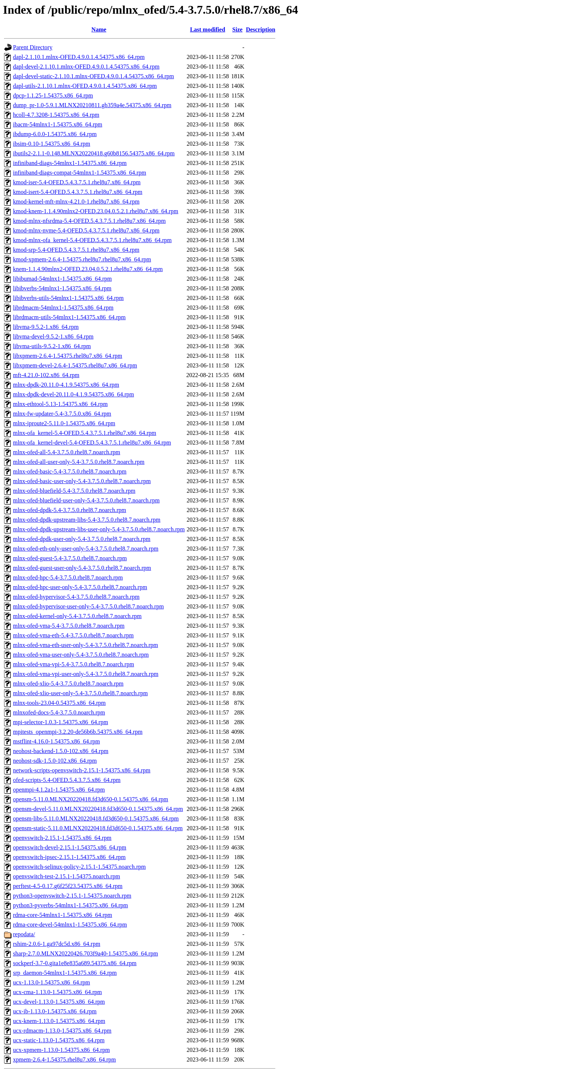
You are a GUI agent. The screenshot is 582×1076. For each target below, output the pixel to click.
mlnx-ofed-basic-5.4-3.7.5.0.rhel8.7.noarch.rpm (70, 471)
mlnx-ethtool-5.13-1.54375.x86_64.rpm (60, 404)
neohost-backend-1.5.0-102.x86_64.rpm (60, 751)
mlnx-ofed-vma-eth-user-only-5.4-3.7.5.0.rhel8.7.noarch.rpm (85, 645)
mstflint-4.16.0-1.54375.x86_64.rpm (56, 741)
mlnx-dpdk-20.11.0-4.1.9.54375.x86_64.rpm (66, 385)
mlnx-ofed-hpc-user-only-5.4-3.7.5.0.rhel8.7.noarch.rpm (80, 587)
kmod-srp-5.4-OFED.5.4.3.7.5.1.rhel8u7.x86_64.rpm (76, 250)
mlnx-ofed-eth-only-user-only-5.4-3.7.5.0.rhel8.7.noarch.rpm (85, 548)
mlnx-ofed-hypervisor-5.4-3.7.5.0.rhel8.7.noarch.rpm (76, 597)
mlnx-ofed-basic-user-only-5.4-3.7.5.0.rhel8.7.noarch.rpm (82, 481)
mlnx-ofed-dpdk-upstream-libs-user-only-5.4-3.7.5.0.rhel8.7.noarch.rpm (99, 529)
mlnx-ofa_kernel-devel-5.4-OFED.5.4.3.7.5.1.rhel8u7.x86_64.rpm (92, 442)
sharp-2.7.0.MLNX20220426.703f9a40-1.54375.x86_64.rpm (85, 953)
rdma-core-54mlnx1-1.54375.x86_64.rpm (62, 915)
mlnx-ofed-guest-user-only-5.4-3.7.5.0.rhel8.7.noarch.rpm (82, 568)
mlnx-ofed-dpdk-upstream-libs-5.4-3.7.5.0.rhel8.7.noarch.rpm (86, 519)
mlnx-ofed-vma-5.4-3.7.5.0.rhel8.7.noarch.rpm (68, 626)
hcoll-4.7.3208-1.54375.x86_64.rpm (56, 115)
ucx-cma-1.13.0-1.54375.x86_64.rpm (57, 992)
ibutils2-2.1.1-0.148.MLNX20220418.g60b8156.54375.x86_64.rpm (94, 153)
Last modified (207, 29)
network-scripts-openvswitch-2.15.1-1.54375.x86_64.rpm (81, 770)
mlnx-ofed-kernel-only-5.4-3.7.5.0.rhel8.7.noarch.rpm (77, 616)
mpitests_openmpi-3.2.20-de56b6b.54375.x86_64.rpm (78, 732)
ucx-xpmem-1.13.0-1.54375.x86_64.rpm (61, 1050)
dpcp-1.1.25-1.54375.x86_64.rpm (53, 95)
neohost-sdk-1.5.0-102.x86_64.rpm (55, 761)
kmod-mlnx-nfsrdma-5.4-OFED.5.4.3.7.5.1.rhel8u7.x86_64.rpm (89, 221)
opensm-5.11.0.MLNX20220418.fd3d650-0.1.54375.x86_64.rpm (90, 799)
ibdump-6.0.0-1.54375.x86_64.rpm (55, 134)
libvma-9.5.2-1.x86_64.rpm (46, 327)
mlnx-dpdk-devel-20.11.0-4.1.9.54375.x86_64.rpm (73, 394)
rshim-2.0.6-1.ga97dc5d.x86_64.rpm (56, 944)
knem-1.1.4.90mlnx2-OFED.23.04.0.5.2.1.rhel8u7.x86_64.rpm (88, 269)
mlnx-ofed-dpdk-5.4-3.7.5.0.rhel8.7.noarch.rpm (69, 510)
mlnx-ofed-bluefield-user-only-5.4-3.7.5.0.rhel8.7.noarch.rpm (86, 500)
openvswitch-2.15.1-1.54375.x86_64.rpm (62, 838)
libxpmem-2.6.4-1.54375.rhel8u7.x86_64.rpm (67, 356)
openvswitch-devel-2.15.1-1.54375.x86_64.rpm (69, 847)
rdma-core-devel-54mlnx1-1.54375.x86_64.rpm (70, 924)
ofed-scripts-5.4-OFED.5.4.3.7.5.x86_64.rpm (67, 780)
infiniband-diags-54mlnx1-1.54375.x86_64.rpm (70, 163)
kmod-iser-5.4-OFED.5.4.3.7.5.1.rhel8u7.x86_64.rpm (77, 182)
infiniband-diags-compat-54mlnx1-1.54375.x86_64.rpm (79, 172)
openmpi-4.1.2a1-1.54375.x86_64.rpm (59, 789)
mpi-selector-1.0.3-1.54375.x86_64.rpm (60, 722)
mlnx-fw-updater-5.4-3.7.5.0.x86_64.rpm (62, 413)
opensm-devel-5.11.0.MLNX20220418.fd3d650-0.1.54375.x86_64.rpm (98, 809)
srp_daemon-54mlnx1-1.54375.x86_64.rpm (65, 973)
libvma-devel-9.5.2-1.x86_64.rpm (53, 336)
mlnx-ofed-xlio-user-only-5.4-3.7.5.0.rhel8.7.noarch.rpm (80, 693)
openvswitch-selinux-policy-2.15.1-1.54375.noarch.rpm (79, 867)
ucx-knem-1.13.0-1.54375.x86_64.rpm (59, 1021)
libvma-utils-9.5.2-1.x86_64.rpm (52, 346)
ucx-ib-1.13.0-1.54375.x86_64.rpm (55, 1011)
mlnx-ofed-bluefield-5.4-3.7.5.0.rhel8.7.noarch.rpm (74, 491)
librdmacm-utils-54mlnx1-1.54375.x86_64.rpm (69, 317)
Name (98, 29)
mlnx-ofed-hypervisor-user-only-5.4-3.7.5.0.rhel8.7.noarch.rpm (88, 606)
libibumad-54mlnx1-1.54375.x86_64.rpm (62, 278)
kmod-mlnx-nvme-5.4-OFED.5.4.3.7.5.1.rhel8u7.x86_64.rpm (86, 230)
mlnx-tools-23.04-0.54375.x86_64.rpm (59, 703)
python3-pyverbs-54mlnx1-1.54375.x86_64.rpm (70, 905)
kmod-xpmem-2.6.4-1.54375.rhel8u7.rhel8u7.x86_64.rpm (82, 259)
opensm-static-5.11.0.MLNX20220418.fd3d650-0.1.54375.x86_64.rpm (98, 828)
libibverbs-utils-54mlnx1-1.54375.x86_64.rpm (68, 298)
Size (237, 29)
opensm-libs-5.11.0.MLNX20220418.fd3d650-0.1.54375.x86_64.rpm (96, 818)
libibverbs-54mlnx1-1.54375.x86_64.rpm (62, 288)
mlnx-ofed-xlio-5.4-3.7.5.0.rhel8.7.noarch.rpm (68, 683)
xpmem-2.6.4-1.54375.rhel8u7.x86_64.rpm (64, 1059)
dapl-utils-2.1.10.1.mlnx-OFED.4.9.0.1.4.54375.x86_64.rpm (85, 86)
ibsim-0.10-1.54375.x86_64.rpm (51, 144)
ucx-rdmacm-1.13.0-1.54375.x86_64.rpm (62, 1030)
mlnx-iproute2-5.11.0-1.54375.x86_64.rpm (64, 423)
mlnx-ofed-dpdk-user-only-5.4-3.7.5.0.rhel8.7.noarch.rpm (81, 539)
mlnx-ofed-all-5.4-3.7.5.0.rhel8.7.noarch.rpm (66, 452)
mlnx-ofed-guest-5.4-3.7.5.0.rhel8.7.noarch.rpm (70, 558)
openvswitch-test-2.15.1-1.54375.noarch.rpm (66, 876)
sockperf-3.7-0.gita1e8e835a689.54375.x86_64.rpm (75, 963)
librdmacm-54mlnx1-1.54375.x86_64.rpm (63, 307)
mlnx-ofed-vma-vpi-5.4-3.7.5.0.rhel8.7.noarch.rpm (73, 664)
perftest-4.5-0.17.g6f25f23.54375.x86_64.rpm (67, 886)
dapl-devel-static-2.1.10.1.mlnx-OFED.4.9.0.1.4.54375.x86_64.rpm (93, 76)
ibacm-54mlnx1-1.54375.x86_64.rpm (57, 124)
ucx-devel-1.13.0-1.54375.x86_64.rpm (59, 1002)
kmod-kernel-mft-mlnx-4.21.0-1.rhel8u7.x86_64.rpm (76, 201)
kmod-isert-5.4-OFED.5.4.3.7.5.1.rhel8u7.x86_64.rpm (77, 192)
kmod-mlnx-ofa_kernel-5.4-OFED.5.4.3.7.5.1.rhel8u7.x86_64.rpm (92, 240)
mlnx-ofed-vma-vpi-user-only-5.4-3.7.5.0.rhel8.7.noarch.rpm (85, 674)
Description (260, 29)
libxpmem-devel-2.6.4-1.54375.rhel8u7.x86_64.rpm (75, 365)
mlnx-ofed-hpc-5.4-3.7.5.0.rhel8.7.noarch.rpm (68, 577)
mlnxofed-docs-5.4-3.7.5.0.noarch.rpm (59, 712)
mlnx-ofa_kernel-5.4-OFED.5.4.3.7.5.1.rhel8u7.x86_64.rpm (84, 433)
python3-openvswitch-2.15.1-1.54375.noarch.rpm (72, 895)
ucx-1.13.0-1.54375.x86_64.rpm (51, 982)
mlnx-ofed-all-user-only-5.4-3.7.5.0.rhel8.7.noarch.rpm (78, 462)
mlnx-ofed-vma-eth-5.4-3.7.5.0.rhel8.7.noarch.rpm (73, 635)
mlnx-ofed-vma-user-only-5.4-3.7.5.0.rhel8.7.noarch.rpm (81, 654)
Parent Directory (32, 47)
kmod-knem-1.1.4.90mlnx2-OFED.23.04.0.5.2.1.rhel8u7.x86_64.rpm (95, 211)
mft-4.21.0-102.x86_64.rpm (46, 375)
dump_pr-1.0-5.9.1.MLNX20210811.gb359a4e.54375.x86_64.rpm (92, 105)
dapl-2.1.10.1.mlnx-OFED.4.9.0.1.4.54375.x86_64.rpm (79, 57)
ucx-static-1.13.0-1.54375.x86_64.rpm (59, 1040)
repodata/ (24, 934)
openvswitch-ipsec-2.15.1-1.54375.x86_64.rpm (69, 857)
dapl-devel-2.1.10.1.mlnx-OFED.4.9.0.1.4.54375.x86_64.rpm (86, 66)
